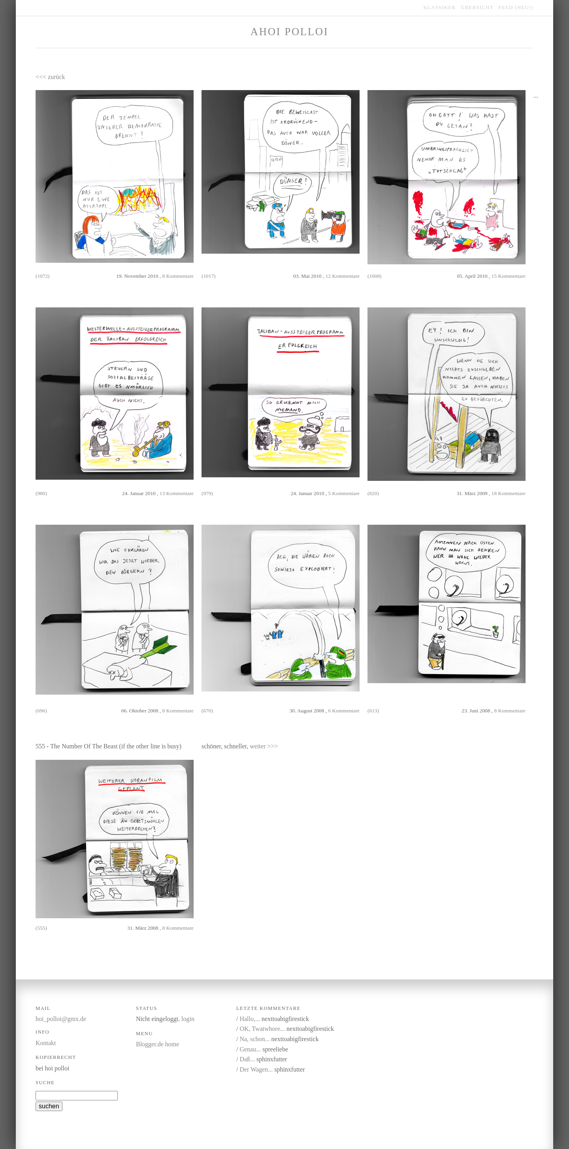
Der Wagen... (256, 1069)
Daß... (247, 1059)
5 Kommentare (344, 493)
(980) (41, 493)
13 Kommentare (177, 493)
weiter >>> (264, 746)
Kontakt (46, 1043)
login (187, 1018)
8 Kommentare (178, 276)
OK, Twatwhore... (262, 1028)
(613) (373, 711)
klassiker (440, 7)
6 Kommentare (344, 711)
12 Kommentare (343, 276)
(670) (207, 711)
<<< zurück (50, 76)
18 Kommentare (509, 493)
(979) (207, 493)
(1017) (209, 276)
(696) (41, 711)
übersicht (477, 7)
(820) (373, 493)
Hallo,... (249, 1018)
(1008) (374, 276)
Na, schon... (254, 1039)
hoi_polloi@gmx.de (61, 1018)
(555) (41, 928)
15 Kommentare (509, 276)
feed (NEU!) (516, 7)
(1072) (43, 276)
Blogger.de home (157, 1044)
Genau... (250, 1049)
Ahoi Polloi (289, 32)
